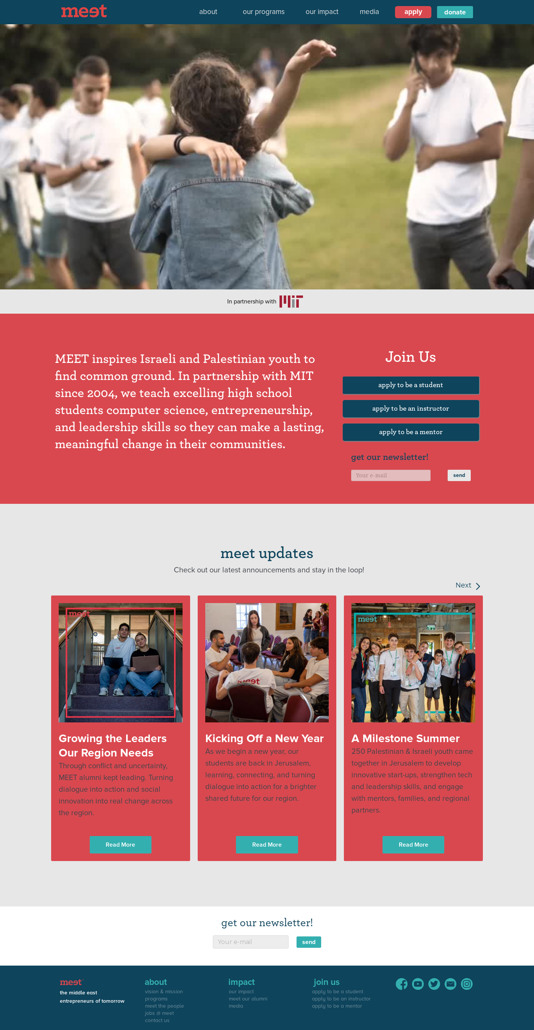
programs (156, 999)
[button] (208, 12)
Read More (120, 845)
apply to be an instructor (410, 408)
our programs (264, 12)
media (369, 12)
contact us (157, 1020)
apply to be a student (410, 385)
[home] (86, 11)
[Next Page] (456, 585)
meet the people (164, 1006)
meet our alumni (248, 999)
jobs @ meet (159, 1013)
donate (455, 12)
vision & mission (164, 991)
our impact (322, 12)
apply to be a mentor (411, 432)
